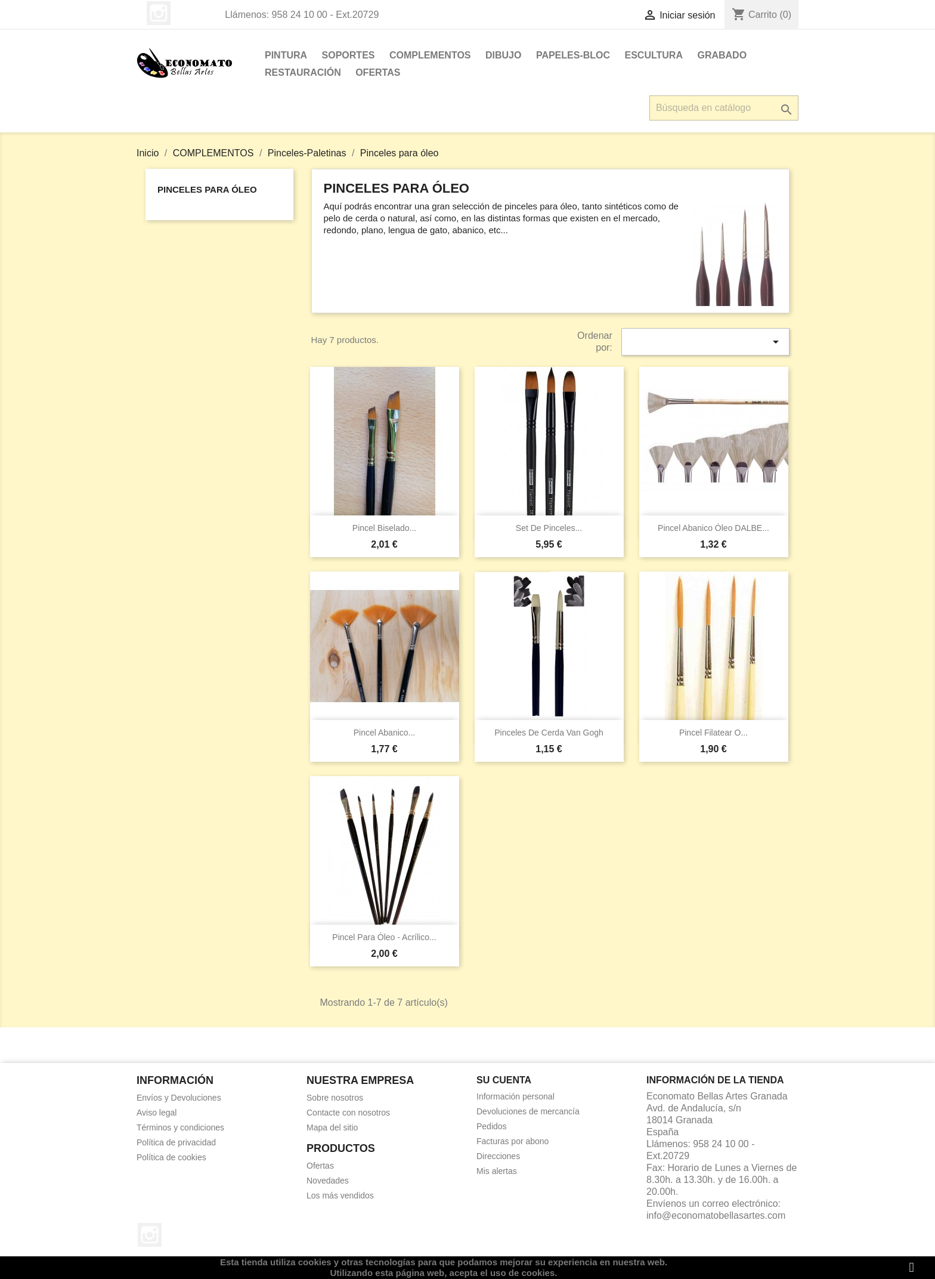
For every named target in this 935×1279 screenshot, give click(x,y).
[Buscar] (723, 108)
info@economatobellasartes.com (715, 1215)
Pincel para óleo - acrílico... (384, 937)
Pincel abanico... (385, 732)
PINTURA (286, 55)
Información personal (515, 1096)
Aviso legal (157, 1112)
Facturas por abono (512, 1141)
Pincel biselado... (384, 528)
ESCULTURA (654, 55)
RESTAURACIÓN (303, 72)
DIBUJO (503, 55)
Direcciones (498, 1156)
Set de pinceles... (549, 528)
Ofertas (320, 1165)
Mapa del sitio (332, 1127)
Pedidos (491, 1126)
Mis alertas (496, 1171)
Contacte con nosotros (348, 1112)
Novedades (327, 1180)
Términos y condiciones (180, 1127)
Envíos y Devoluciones (179, 1097)
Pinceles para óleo (207, 189)
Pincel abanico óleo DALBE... (713, 528)
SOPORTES (348, 55)
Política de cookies (171, 1157)
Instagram (159, 13)
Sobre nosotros (334, 1097)
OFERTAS (377, 72)
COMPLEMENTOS (430, 55)
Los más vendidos (340, 1195)
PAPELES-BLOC (573, 55)
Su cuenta (503, 1080)
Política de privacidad (176, 1142)
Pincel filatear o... (713, 732)
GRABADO (722, 55)
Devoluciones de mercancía (528, 1111)
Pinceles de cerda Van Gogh (548, 732)
